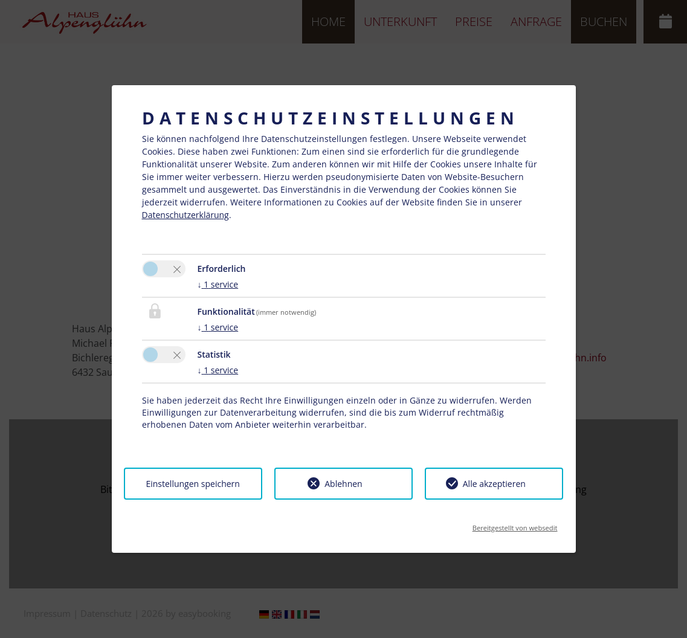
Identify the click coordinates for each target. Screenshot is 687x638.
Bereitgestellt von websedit (515, 524)
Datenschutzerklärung (185, 215)
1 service (218, 284)
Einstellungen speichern (192, 483)
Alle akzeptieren (494, 483)
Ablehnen (343, 483)
